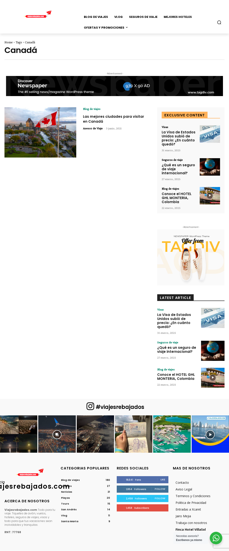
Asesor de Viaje (93, 128)
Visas (165, 126)
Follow (160, 474)
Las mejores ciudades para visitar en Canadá (111, 119)
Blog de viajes (91, 108)
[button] (219, 22)
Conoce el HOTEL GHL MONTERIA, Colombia (179, 190)
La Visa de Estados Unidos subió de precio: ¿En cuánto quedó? (177, 137)
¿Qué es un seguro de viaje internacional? (179, 166)
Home (8, 42)
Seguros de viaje (172, 158)
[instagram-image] (18, 419)
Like (163, 464)
